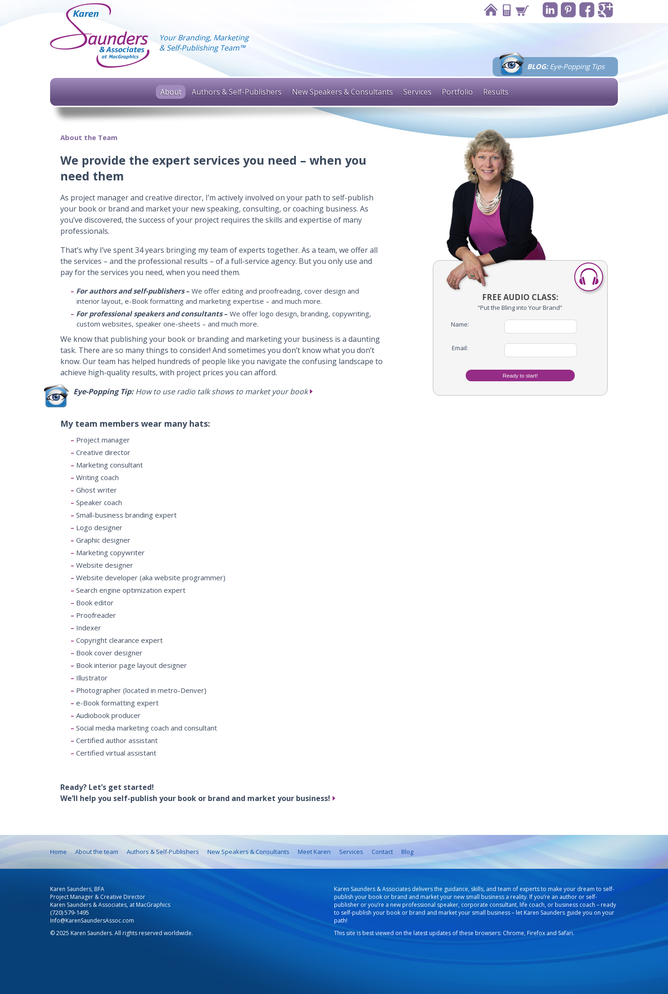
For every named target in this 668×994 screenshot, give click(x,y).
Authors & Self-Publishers (237, 92)
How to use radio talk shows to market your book (190, 391)
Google (605, 10)
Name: (460, 324)
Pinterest (567, 10)
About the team (96, 851)
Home (488, 10)
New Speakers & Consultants (342, 92)
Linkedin (548, 10)
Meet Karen (314, 851)
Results (495, 92)
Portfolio (457, 92)
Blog (407, 851)
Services (417, 92)
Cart (520, 10)
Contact (504, 10)
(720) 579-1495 (69, 913)
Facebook (586, 10)
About (170, 92)
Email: (460, 348)
